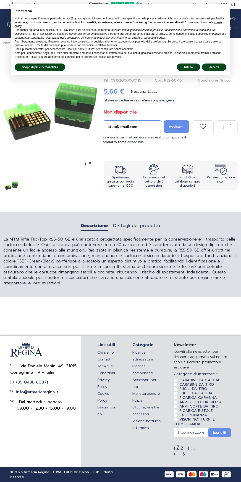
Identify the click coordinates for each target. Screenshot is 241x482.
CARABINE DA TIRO (196, 384)
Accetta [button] (214, 67)
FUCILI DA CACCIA (196, 393)
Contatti (104, 359)
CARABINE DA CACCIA (199, 380)
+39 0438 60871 (31, 382)
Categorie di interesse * (196, 374)
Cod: (159, 80)
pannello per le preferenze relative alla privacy (93, 56)
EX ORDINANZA (193, 415)
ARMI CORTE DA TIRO (198, 406)
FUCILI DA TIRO (193, 389)
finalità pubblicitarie (199, 33)
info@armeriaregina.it (36, 392)
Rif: (106, 80)
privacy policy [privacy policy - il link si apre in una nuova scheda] (155, 18)
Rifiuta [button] (188, 67)
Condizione (208, 80)
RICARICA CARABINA (198, 397)
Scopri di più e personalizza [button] (40, 67)
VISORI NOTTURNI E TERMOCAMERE (194, 421)
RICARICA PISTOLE (196, 410)
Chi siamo (105, 352)
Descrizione (94, 226)
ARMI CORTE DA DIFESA (200, 402)
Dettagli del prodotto (136, 226)
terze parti (75, 30)
